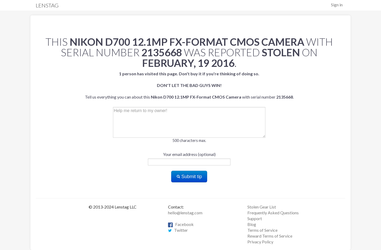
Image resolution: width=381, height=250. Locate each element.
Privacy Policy (260, 241)
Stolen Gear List (261, 206)
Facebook (181, 224)
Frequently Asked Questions (273, 212)
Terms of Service (262, 230)
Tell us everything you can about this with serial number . (189, 85)
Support (254, 218)
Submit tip (189, 176)
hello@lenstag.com (185, 212)
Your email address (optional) (189, 154)
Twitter (178, 230)
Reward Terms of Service (269, 235)
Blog (251, 224)
